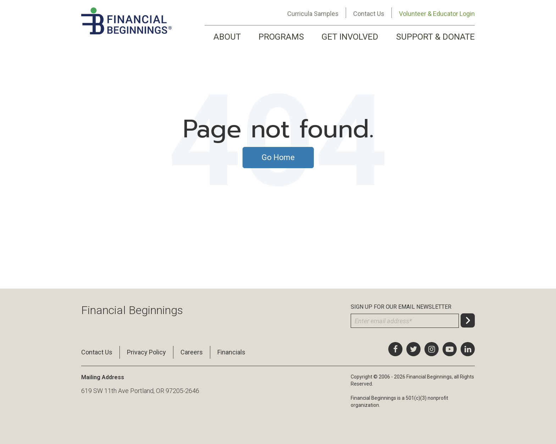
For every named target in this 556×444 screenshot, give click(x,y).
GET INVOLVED (350, 37)
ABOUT (227, 37)
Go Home (278, 157)
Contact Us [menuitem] (96, 352)
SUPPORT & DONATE (435, 37)
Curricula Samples (313, 13)
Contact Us (368, 13)
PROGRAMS (281, 37)
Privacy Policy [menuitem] (146, 352)
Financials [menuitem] (231, 352)
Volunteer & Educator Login (437, 13)
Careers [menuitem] (191, 352)
